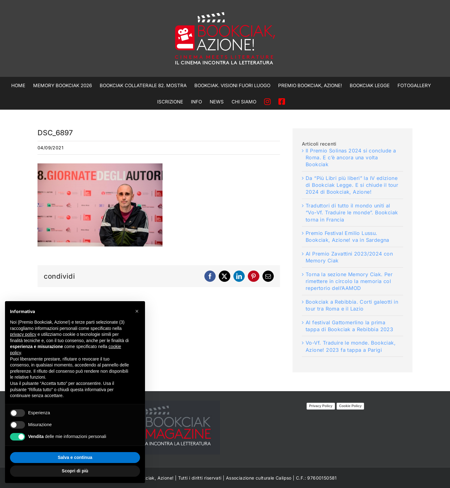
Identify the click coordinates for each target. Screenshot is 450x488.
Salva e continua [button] (75, 457)
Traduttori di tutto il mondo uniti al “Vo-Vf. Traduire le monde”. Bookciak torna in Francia (352, 212)
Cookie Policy (350, 406)
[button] (137, 311)
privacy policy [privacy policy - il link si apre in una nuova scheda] (23, 334)
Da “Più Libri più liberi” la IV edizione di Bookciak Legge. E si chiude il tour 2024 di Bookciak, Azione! (352, 185)
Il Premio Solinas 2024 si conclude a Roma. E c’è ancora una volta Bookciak (351, 157)
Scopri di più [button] (75, 470)
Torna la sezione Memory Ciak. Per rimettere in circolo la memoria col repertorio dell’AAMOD (349, 281)
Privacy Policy (320, 406)
